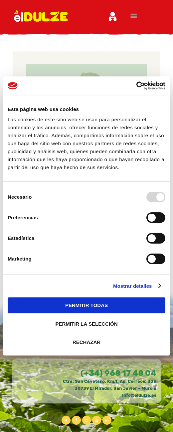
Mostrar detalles (132, 286)
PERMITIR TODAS (86, 305)
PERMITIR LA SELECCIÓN (87, 324)
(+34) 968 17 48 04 (118, 373)
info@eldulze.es (139, 395)
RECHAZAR (86, 342)
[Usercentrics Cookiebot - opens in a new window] (136, 85)
